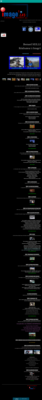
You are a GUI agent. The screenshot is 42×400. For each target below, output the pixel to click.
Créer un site (24, 398)
